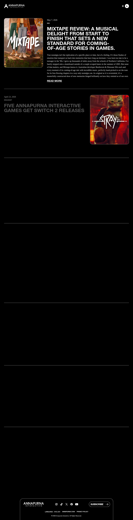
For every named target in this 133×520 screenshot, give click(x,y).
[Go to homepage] (14, 6)
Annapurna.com (68, 512)
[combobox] (57, 512)
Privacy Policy (82, 512)
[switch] (125, 6)
